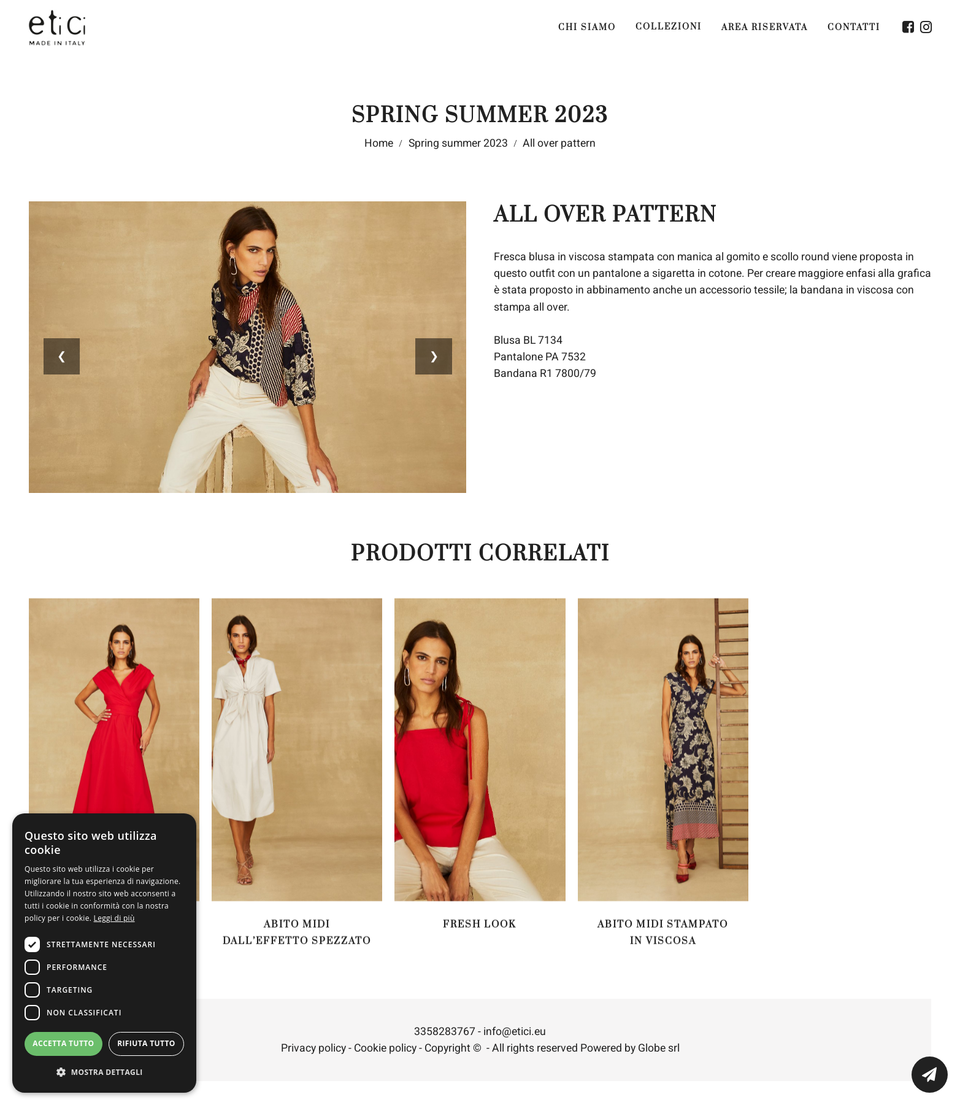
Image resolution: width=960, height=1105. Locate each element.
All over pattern (559, 144)
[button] (104, 1072)
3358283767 (444, 1036)
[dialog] (104, 953)
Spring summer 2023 (458, 144)
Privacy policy (313, 1053)
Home (378, 144)
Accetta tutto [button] (63, 1043)
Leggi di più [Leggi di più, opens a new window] (114, 918)
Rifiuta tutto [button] (146, 1043)
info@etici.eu (514, 1036)
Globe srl (659, 1053)
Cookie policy (385, 1053)
